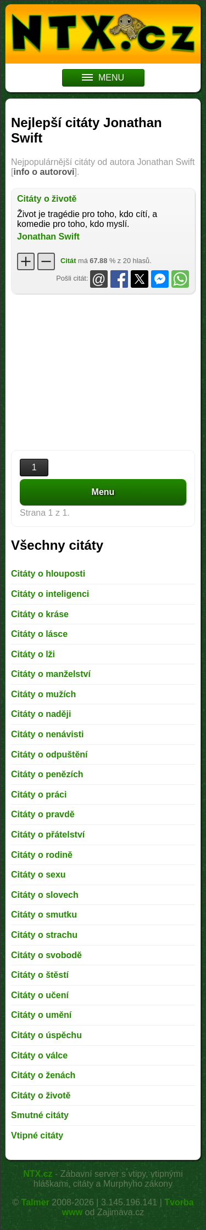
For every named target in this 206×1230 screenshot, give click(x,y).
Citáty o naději (41, 714)
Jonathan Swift (48, 236)
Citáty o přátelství (48, 834)
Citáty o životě (46, 198)
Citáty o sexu (38, 874)
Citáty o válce (39, 1055)
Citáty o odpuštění (49, 754)
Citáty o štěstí (40, 975)
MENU (103, 77)
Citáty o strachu (44, 934)
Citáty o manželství (51, 674)
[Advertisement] (103, 373)
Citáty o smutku (44, 914)
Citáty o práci (38, 794)
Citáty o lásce (39, 634)
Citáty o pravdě (43, 814)
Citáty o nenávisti (47, 734)
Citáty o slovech (45, 894)
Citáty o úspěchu (46, 1035)
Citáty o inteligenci (50, 594)
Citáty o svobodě (46, 955)
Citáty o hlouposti (48, 573)
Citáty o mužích (43, 694)
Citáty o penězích (47, 774)
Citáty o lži (33, 654)
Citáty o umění (41, 1015)
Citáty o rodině (42, 854)
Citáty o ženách (43, 1075)
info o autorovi (43, 171)
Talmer (35, 1202)
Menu (103, 492)
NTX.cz (37, 1173)
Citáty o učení (40, 995)
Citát (68, 261)
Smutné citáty (40, 1115)
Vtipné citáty (37, 1135)
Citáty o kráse (40, 614)
